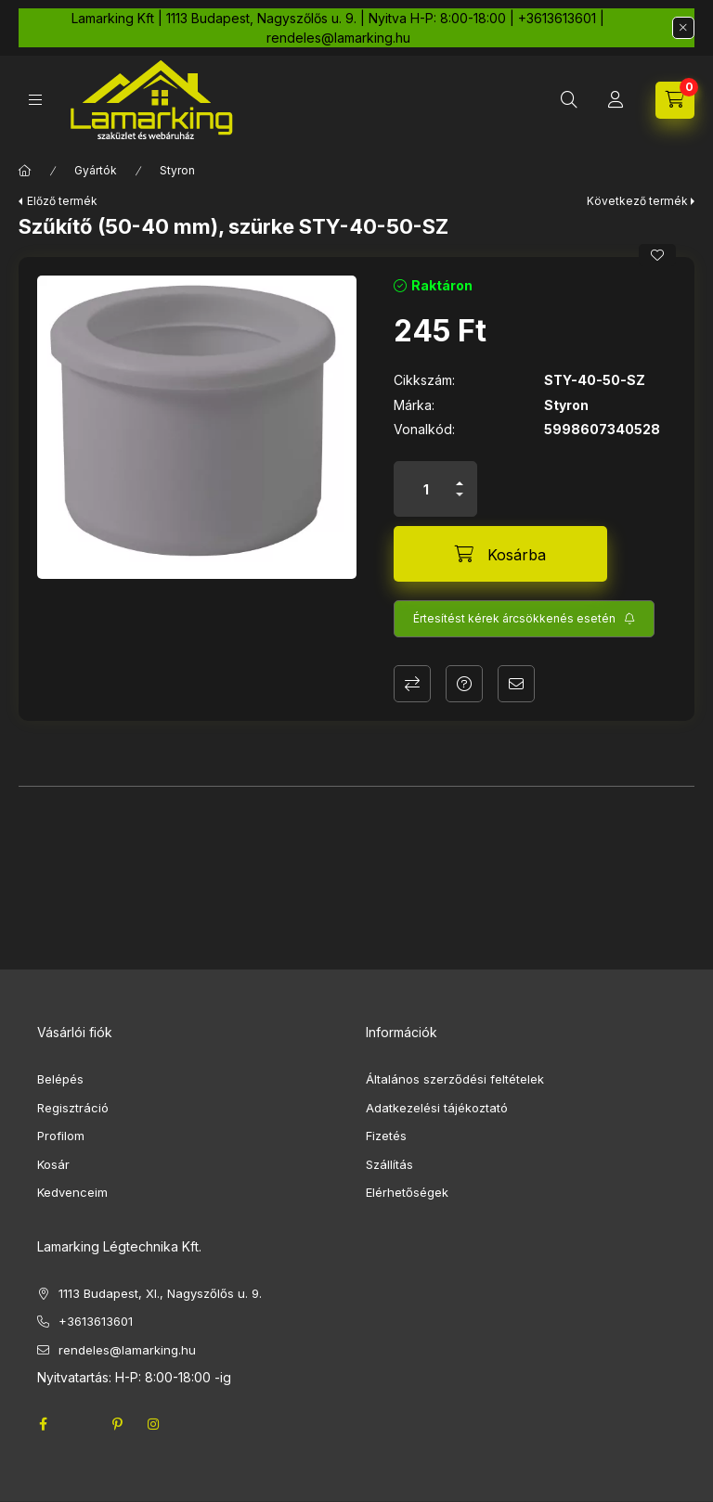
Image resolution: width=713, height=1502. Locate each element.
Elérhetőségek (407, 1192)
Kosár (53, 1164)
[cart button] (674, 100)
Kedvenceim (72, 1192)
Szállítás (389, 1164)
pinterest (117, 1424)
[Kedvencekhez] (657, 255)
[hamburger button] (35, 100)
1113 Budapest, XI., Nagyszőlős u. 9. (160, 1293)
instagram (154, 1424)
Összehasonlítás (412, 683)
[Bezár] (683, 28)
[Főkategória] (25, 170)
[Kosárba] (500, 554)
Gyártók (95, 170)
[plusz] (459, 483)
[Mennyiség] (426, 489)
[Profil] (615, 100)
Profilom (60, 1135)
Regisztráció (73, 1107)
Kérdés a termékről (464, 683)
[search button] (569, 100)
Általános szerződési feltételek (455, 1079)
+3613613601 (95, 1321)
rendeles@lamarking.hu (127, 1349)
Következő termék (637, 201)
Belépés (60, 1079)
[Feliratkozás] (524, 618)
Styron (177, 170)
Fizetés (386, 1135)
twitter (79, 1424)
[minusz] (459, 494)
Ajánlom (516, 683)
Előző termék (62, 201)
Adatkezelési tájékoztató (437, 1107)
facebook (42, 1424)
